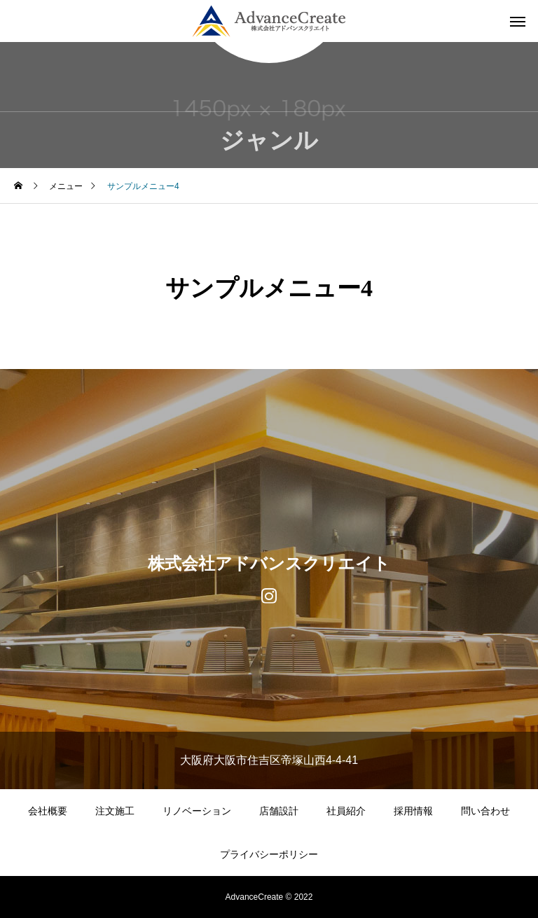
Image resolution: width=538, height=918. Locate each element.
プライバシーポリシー (269, 854)
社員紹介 (346, 810)
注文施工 (114, 810)
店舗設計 (278, 810)
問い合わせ (485, 810)
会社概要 (47, 810)
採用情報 (413, 810)
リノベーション (197, 810)
